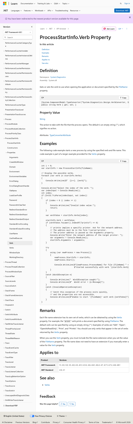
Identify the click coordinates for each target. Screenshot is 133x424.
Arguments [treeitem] (13, 157)
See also (45, 63)
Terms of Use (94, 422)
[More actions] (126, 29)
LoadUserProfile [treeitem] (15, 195)
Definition (45, 49)
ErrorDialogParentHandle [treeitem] (19, 186)
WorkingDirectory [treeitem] (16, 257)
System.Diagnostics (58, 77)
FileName (123, 86)
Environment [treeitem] (14, 171)
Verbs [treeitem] (11, 247)
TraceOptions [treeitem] (10, 381)
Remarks (45, 56)
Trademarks (106, 422)
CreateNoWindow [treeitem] (16, 162)
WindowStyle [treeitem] (14, 252)
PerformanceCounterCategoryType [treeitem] (18, 44)
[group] (84, 104)
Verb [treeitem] (11, 243)
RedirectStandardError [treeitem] (18, 209)
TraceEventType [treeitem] (11, 352)
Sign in (127, 3)
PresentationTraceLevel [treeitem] (14, 109)
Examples (45, 53)
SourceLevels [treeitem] (10, 281)
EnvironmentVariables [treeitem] (17, 176)
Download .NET (122, 10)
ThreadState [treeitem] (10, 333)
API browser (61, 28)
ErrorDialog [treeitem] (13, 181)
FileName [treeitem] (13, 190)
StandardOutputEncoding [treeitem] (19, 228)
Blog (34, 422)
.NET (50, 28)
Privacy (56, 422)
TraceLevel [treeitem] (9, 362)
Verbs (94, 154)
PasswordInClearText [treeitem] (17, 205)
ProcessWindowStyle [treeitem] (13, 271)
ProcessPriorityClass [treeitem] (13, 133)
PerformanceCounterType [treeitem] (15, 105)
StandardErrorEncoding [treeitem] (18, 224)
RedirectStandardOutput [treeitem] (19, 219)
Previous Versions (22, 422)
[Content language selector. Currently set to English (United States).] (14, 416)
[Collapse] (32, 26)
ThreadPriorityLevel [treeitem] (12, 328)
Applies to (46, 59)
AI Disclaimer (7, 422)
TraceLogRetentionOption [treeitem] (15, 376)
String (42, 119)
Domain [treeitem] (12, 167)
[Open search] (120, 3)
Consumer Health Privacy (74, 422)
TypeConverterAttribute (60, 135)
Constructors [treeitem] (12, 148)
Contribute (45, 422)
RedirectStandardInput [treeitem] (18, 214)
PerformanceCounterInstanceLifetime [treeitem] (18, 57)
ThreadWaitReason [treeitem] (12, 338)
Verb (58, 337)
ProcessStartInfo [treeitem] (13, 143)
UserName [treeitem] (13, 233)
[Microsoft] (4, 3)
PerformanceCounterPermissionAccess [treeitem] (18, 74)
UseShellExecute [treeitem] (15, 238)
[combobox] (17, 32)
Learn (42, 28)
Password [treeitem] (13, 200)
